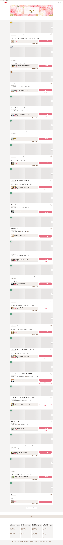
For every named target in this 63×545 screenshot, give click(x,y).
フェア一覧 (45, 40)
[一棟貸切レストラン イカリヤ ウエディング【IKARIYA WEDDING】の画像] (31, 270)
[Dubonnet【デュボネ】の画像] (31, 222)
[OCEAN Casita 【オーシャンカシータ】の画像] (31, 52)
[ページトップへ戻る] (31, 516)
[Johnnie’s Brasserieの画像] (31, 246)
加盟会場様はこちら (32, 541)
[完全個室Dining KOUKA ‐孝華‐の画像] (31, 294)
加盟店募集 (36, 541)
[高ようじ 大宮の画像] (31, 198)
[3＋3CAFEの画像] (31, 77)
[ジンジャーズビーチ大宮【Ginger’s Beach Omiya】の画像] (31, 173)
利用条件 (18, 541)
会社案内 (13, 541)
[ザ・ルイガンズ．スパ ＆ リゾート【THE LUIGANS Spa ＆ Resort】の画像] (31, 463)
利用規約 (15, 541)
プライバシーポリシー (22, 541)
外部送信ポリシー (27, 541)
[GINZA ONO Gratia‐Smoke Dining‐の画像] (31, 415)
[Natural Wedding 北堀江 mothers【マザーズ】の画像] (31, 149)
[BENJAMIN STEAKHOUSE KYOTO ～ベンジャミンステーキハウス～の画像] (31, 439)
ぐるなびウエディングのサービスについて (42, 541)
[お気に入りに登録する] (51, 34)
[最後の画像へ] (52, 27)
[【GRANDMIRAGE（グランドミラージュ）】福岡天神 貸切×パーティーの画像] (31, 391)
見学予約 (45, 43)
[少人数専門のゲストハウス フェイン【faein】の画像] (31, 318)
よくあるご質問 (49, 541)
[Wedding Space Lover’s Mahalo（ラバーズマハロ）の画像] (31, 27)
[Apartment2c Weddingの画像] (31, 487)
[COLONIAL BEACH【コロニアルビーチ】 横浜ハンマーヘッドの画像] (31, 125)
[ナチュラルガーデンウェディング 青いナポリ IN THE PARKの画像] (31, 367)
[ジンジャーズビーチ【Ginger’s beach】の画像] (31, 101)
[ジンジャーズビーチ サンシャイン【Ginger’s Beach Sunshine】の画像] (31, 342)
